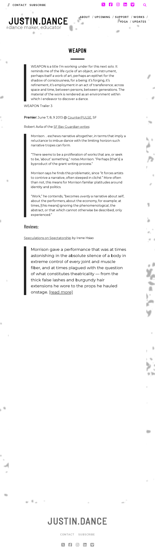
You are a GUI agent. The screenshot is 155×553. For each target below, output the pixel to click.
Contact (20, 5)
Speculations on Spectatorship (47, 238)
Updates (139, 21)
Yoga (124, 21)
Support (122, 17)
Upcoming (102, 17)
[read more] (61, 292)
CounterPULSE (79, 117)
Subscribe (37, 5)
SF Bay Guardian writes (71, 127)
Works (138, 17)
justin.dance (38, 20)
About (85, 17)
